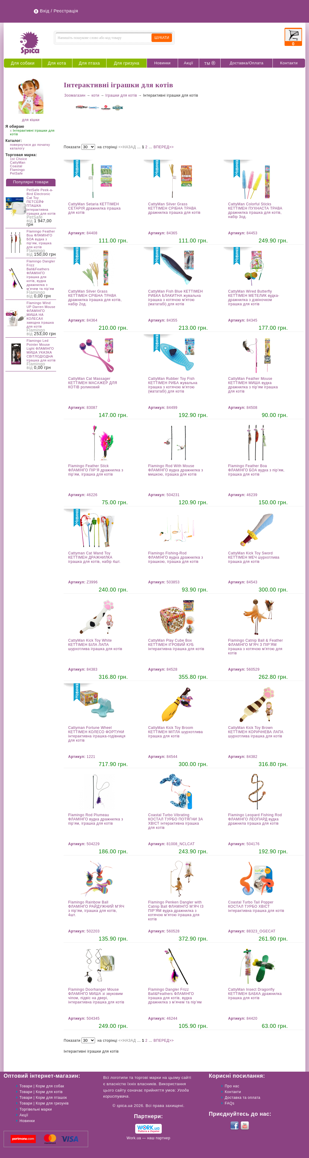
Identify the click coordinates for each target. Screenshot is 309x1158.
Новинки (162, 63)
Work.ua (134, 1138)
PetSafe (16, 173)
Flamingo (17, 170)
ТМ (209, 63)
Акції (188, 63)
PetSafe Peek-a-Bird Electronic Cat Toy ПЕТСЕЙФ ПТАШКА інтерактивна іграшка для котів (41, 201)
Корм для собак (50, 1086)
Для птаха (89, 63)
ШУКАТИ (161, 38)
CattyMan (17, 162)
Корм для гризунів (52, 1103)
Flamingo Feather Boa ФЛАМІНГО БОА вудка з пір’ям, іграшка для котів (41, 239)
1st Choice (18, 159)
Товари (26, 1086)
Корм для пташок (51, 1097)
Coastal (16, 166)
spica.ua (124, 1105)
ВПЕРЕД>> (164, 147)
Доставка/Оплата (246, 63)
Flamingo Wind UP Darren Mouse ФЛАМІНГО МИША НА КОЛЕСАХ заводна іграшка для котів (41, 314)
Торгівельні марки (36, 1109)
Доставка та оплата (242, 1097)
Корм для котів (49, 1092)
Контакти (289, 63)
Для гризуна (126, 63)
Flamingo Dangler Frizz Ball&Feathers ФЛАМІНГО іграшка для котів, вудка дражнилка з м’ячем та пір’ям (41, 274)
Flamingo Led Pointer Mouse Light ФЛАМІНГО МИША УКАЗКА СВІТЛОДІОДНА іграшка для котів (41, 350)
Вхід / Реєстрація (59, 10)
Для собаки (23, 63)
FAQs (229, 1103)
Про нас (232, 1086)
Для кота (57, 63)
